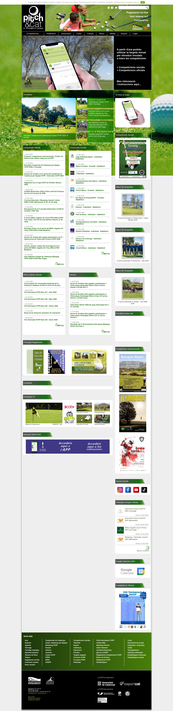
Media (112, 34)
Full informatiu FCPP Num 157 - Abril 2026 (40, 292)
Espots (124, 34)
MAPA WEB (28, 636)
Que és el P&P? (102, 653)
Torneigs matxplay (32, 650)
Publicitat (77, 662)
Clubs (78, 34)
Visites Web (100, 643)
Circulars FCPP (79, 660)
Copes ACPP (50, 655)
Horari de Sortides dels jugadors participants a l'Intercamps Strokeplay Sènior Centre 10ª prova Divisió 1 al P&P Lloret (88, 296)
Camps (90, 34)
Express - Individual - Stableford (88, 207)
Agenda (28, 645)
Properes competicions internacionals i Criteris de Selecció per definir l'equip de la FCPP (43, 157)
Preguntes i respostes (136, 645)
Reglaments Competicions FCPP (109, 655)
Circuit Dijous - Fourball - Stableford (90, 190)
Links (130, 640)
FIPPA (47, 657)
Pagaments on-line (32, 660)
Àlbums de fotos (31, 655)
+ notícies (60, 263)
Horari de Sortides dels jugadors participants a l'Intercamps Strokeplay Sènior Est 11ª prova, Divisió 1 (88, 315)
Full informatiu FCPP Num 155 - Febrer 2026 (41, 306)
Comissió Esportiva (104, 650)
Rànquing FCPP (51, 645)
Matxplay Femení (102, 645)
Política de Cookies (34, 699)
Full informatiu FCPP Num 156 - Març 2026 (40, 299)
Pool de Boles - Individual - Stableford (90, 214)
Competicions (32, 34)
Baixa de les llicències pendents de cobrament (42, 313)
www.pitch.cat (42, 693)
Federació (51, 34)
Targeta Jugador (79, 655)
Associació (66, 34)
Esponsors (77, 650)
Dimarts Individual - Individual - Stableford (92, 231)
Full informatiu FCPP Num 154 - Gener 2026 (41, 320)
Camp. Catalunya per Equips (56, 643)
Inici (26, 640)
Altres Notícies (102, 648)
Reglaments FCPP (103, 660)
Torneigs (28, 648)
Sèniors (48, 650)
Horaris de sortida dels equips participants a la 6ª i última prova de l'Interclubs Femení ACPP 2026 (43, 238)
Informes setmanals (135, 653)
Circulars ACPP (79, 657)
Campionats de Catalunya (55, 640)
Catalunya (77, 648)
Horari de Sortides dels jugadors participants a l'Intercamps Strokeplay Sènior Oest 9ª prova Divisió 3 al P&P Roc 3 (88, 285)
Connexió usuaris (32, 662)
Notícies (28, 643)
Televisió (76, 643)
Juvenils (48, 653)
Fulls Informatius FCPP (105, 640)
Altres (101, 34)
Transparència (133, 650)
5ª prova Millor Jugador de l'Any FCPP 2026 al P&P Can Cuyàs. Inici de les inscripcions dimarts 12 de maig (43, 220)
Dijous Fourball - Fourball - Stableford (90, 166)
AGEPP (48, 662)
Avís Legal (31, 696)
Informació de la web (136, 643)
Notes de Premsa (102, 657)
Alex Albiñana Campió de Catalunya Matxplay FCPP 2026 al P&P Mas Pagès (98, 125)
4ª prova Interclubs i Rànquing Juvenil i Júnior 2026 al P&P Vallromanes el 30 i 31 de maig (42, 201)
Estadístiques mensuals (137, 655)
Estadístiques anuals (136, 657)
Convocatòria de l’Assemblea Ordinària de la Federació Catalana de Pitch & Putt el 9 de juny (42, 284)
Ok (143, 2)
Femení (48, 648)
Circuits (76, 653)
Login (135, 34)
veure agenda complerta (144, 548)
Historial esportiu (31, 653)
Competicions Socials (81, 640)
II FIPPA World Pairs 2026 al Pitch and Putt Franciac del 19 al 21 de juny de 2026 (44, 192)
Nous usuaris (30, 665)
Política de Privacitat (34, 698)
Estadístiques (101, 662)
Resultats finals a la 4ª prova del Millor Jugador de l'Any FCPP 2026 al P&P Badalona (99, 113)
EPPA (47, 660)
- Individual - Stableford (85, 174)
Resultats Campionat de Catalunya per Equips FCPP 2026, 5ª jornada (99, 102)
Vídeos (27, 657)
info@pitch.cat (32, 693)
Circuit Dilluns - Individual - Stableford (90, 248)
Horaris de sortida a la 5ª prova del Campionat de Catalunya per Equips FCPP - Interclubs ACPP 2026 (44, 175)
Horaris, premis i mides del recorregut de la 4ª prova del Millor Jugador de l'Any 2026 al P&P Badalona (42, 248)
